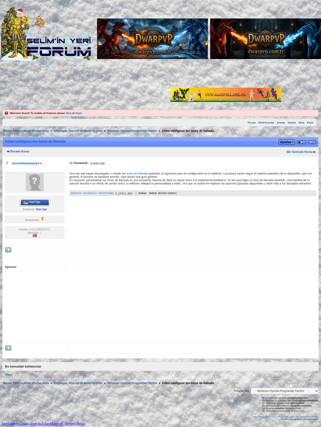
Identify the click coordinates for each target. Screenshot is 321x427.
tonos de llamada (137, 173)
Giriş (69, 113)
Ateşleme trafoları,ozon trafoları (25, 424)
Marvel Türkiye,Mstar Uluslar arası (26, 131)
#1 (70, 163)
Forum (252, 122)
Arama (281, 122)
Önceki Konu (19, 151)
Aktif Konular (266, 122)
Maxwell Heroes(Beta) (67, 424)
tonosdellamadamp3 (25, 163)
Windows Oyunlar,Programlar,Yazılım (132, 131)
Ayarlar (285, 142)
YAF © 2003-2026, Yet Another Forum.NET (297, 417)
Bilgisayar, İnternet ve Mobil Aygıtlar (78, 131)
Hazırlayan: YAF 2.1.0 (264, 417)
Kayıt (79, 113)
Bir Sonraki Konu (299, 152)
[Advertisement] (122, 307)
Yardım (291, 122)
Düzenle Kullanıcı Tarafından (92, 193)
